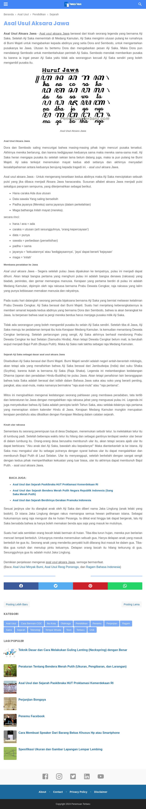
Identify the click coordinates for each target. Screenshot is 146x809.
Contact (58, 791)
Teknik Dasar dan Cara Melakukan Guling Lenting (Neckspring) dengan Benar (72, 650)
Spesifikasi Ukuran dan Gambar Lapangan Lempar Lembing (60, 749)
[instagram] (59, 779)
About (42, 791)
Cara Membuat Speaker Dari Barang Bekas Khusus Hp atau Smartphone (69, 732)
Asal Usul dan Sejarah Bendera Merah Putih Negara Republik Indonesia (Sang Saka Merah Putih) (63, 492)
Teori (68, 630)
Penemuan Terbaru (80, 804)
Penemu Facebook (31, 716)
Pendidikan (82, 623)
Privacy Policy (78, 791)
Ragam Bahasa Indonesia (103, 567)
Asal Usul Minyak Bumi (28, 567)
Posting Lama (132, 604)
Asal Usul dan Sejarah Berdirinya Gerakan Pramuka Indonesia (52, 500)
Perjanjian (111, 623)
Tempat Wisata (53, 630)
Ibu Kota (51, 623)
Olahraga (66, 623)
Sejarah (21, 630)
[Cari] (140, 5)
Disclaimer (100, 791)
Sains (9, 630)
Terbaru (80, 630)
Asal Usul (11, 623)
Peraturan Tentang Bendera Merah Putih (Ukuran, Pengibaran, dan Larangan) (72, 666)
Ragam (126, 623)
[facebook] (21, 586)
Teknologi (35, 630)
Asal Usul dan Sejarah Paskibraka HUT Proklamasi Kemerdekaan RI (55, 484)
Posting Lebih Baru (17, 604)
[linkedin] (87, 779)
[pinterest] (90, 586)
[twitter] (55, 586)
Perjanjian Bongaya (32, 699)
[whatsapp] (125, 586)
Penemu (97, 623)
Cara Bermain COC (31, 623)
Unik (92, 630)
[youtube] (100, 779)
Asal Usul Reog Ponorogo (62, 567)
